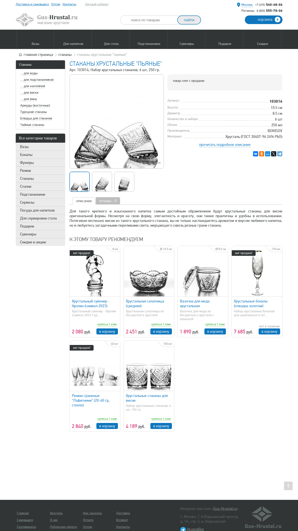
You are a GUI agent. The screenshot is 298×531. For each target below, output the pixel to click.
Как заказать (92, 513)
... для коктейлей (32, 86)
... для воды (28, 73)
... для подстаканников (37, 80)
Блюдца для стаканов (36, 118)
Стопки (25, 186)
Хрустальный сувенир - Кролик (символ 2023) (91, 303)
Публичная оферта (63, 527)
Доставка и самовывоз (32, 4)
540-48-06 (269, 4)
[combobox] (152, 19)
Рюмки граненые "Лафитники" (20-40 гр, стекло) (91, 400)
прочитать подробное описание (225, 144)
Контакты (69, 4)
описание (84, 200)
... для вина (28, 99)
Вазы (24, 146)
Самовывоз (25, 520)
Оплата (88, 520)
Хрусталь (56, 513)
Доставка (123, 513)
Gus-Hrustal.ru (225, 508)
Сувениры (28, 234)
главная (38, 54)
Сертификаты (26, 527)
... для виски (29, 92)
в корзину (107, 331)
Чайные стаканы (32, 125)
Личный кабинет (97, 4)
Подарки (27, 226)
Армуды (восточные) (35, 105)
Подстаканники (32, 194)
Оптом (55, 4)
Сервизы (27, 202)
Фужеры (27, 162)
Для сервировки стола (38, 218)
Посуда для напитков (37, 210)
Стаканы (25, 65)
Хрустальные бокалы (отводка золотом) (251, 303)
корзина (269, 19)
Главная (23, 513)
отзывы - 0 (108, 200)
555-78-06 (270, 10)
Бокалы (26, 154)
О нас (54, 520)
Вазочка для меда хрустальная (195, 303)
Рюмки (25, 170)
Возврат (122, 520)
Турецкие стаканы (33, 112)
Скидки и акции (33, 242)
